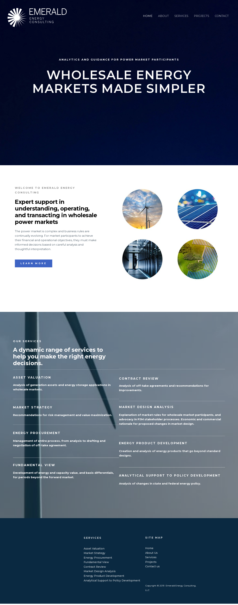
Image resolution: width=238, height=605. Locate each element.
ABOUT (163, 12)
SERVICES (181, 12)
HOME (147, 12)
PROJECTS (201, 12)
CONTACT (222, 12)
